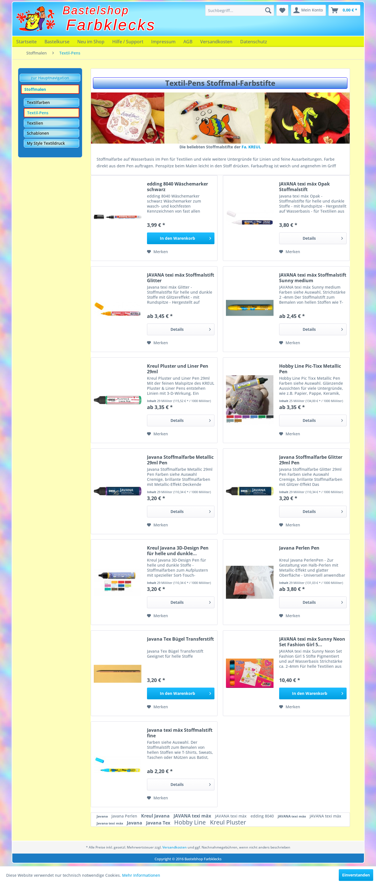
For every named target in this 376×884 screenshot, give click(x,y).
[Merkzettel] (282, 10)
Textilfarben (38, 102)
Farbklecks (111, 25)
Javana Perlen (124, 816)
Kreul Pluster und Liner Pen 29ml (177, 368)
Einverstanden (356, 875)
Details (323, 237)
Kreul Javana (156, 816)
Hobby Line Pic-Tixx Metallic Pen (310, 368)
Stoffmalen (35, 89)
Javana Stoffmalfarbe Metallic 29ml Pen (180, 459)
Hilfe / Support (127, 42)
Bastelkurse (57, 42)
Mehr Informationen (141, 875)
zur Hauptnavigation (50, 77)
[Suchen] (268, 10)
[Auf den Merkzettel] (157, 251)
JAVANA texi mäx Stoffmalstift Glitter (180, 277)
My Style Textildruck (46, 143)
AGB (187, 42)
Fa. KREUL (251, 146)
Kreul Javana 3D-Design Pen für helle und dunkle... (178, 550)
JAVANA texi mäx (193, 816)
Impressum (163, 42)
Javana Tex (158, 823)
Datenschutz (253, 42)
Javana (103, 816)
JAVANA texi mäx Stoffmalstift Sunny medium (312, 277)
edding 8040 (263, 816)
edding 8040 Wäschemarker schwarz (177, 186)
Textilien (35, 123)
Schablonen (38, 133)
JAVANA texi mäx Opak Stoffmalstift (304, 186)
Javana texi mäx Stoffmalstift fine (179, 732)
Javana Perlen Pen (299, 548)
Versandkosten (216, 42)
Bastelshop (96, 10)
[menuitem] (239, 10)
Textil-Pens (37, 112)
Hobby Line (190, 822)
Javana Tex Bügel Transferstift (180, 639)
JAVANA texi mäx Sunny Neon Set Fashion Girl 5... (312, 641)
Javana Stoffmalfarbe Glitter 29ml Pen (310, 459)
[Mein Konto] (308, 10)
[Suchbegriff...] (239, 10)
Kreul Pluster (228, 822)
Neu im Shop (90, 42)
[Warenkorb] (344, 10)
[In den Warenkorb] (180, 238)
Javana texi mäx (110, 823)
